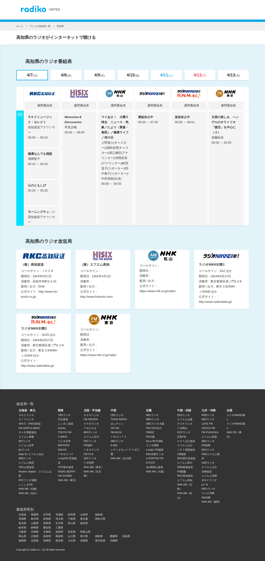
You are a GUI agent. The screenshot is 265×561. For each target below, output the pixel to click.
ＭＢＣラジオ (209, 480)
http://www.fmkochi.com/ (96, 296)
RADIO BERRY (67, 471)
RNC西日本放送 (186, 458)
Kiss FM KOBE (154, 441)
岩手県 (47, 514)
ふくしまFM (26, 484)
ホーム (19, 26)
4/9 (99, 75)
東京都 (84, 518)
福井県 (84, 523)
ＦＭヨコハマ (65, 454)
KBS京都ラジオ (155, 454)
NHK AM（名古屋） (122, 458)
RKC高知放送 (185, 475)
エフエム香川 (184, 462)
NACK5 (62, 449)
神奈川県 (100, 518)
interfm (62, 428)
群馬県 (47, 518)
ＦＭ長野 (89, 462)
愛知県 (47, 527)
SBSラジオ (117, 441)
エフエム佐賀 (209, 436)
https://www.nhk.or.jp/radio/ (157, 291)
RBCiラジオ (208, 488)
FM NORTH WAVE (29, 428)
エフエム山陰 (184, 419)
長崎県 (47, 540)
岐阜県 (22, 527)
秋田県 (72, 514)
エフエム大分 (209, 467)
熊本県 (59, 540)
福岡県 (22, 540)
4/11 (166, 75)
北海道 (22, 514)
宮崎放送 (207, 471)
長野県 (47, 523)
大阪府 (22, 531)
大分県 (72, 540)
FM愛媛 (181, 471)
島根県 (59, 536)
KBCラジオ (208, 419)
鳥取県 (47, 536)
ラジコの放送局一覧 (40, 26)
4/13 (233, 75)
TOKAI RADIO (119, 419)
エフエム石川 (91, 436)
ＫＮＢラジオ (91, 423)
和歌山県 (85, 531)
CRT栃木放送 (65, 467)
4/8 (66, 75)
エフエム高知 (184, 480)
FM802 (150, 432)
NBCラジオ (208, 441)
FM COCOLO (154, 428)
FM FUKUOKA (210, 432)
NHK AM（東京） (68, 480)
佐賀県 (35, 540)
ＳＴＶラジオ (26, 419)
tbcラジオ (24, 449)
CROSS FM (208, 428)
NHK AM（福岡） (212, 501)
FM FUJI (88, 454)
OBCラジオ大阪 (155, 423)
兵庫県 (35, 531)
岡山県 (22, 536)
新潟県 (22, 523)
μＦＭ (205, 484)
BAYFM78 (63, 445)
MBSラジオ (152, 419)
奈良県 (72, 531)
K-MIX (114, 445)
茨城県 (22, 518)
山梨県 (35, 523)
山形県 (84, 514)
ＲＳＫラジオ (184, 423)
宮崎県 (84, 540)
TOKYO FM (64, 432)
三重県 (59, 527)
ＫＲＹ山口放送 (186, 441)
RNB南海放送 (185, 467)
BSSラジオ (183, 415)
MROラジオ (90, 432)
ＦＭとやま (90, 428)
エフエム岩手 (26, 445)
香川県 (84, 536)
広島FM (181, 436)
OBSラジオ (208, 462)
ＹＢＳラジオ (91, 449)
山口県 (72, 536)
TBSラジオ (64, 415)
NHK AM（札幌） (29, 488)
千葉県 (72, 518)
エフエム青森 (26, 436)
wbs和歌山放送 (154, 467)
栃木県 (35, 518)
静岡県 (35, 527)
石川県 (59, 523)
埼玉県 (59, 518)
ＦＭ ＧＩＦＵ (119, 436)
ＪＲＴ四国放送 (186, 449)
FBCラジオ (90, 441)
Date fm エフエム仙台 (31, 454)
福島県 (99, 514)
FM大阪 (150, 436)
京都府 (47, 531)
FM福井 (88, 445)
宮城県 (59, 514)
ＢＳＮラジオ (91, 415)
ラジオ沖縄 (208, 493)
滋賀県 (59, 531)
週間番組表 (42, 105)
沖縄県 (114, 540)
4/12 (199, 75)
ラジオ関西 (152, 445)
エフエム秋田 (26, 462)
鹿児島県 (100, 540)
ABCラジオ (152, 415)
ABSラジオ (25, 458)
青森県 (35, 514)
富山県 (72, 523)
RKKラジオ (208, 449)
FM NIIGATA (91, 419)
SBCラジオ (90, 458)
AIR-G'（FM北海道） (31, 423)
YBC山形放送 (26, 467)
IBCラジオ (24, 441)
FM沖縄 (206, 497)
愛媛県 (114, 536)
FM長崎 (206, 445)
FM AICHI (116, 432)
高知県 (126, 536)
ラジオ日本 (64, 441)
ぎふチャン (117, 423)
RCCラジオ (183, 432)
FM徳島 (181, 454)
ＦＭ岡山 (182, 428)
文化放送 (63, 419)
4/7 (32, 75)
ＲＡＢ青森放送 (27, 432)
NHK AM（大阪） (156, 471)
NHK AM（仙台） (29, 493)
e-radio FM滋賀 (154, 449)
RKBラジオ (208, 415)
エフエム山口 (184, 445)
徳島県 (99, 536)
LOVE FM (207, 423)
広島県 (35, 536)
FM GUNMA (65, 475)
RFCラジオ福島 (28, 480)
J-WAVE (62, 436)
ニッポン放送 (65, 423)
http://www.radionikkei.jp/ (215, 302)
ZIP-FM (115, 428)
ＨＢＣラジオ (26, 415)
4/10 (132, 75)
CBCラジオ (117, 415)
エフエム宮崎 (209, 475)
